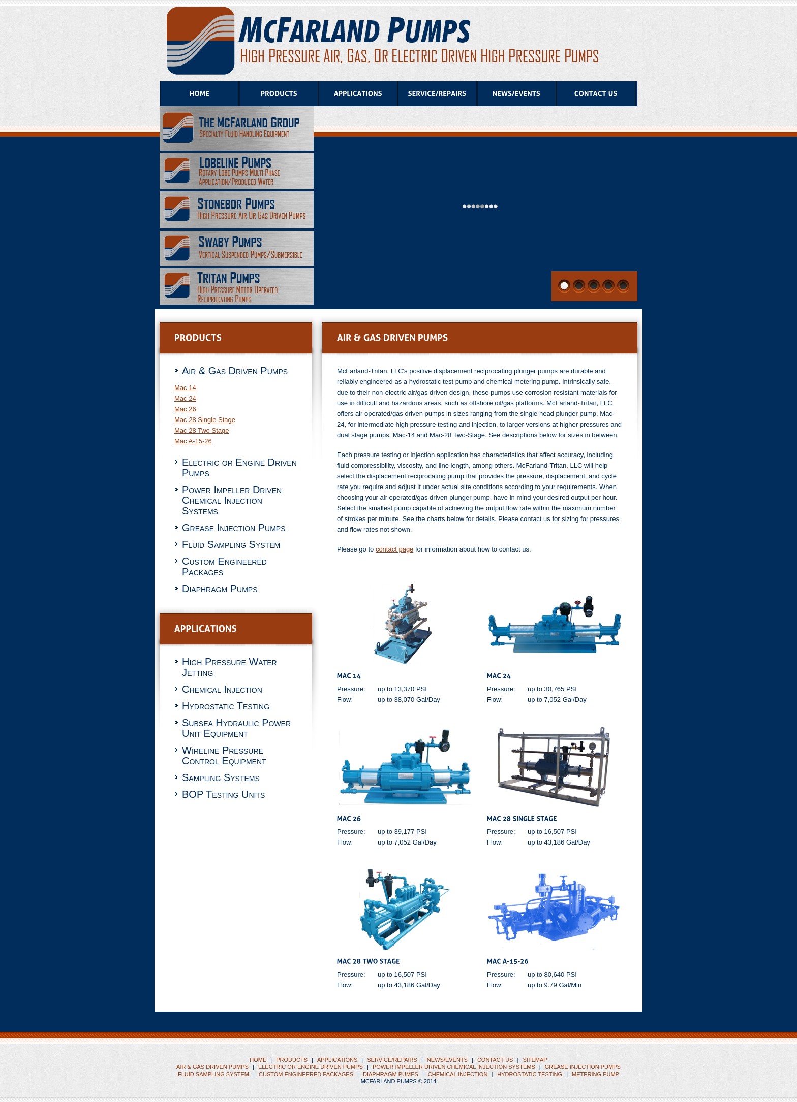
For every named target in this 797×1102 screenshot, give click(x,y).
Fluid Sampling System (231, 544)
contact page (394, 549)
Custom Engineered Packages (224, 566)
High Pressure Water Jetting (229, 667)
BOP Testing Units (223, 794)
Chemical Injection (222, 689)
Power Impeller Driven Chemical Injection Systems (232, 500)
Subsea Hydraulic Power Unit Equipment (236, 728)
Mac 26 (185, 409)
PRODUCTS (292, 1060)
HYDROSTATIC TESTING (529, 1074)
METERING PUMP (595, 1074)
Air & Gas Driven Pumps (235, 370)
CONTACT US (495, 1060)
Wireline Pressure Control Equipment (224, 755)
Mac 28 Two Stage (201, 430)
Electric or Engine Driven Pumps (239, 467)
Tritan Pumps (382, 39)
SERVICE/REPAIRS (392, 1060)
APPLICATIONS (337, 1060)
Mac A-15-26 (193, 441)
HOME (258, 1060)
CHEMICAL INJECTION (458, 1074)
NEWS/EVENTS (447, 1060)
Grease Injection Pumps (233, 527)
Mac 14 (185, 388)
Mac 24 (185, 398)
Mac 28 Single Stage (204, 420)
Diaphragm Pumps (219, 588)
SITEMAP (535, 1060)
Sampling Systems (221, 777)
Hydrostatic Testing (225, 705)
